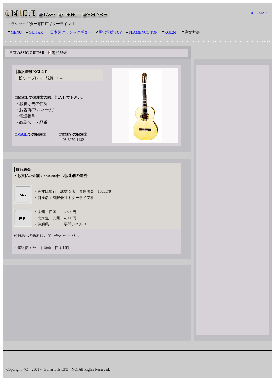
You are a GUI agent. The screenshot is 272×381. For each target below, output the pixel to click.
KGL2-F (171, 32)
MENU (16, 32)
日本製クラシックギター (71, 32)
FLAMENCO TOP (143, 32)
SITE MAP (258, 13)
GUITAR (36, 32)
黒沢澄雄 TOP (110, 32)
